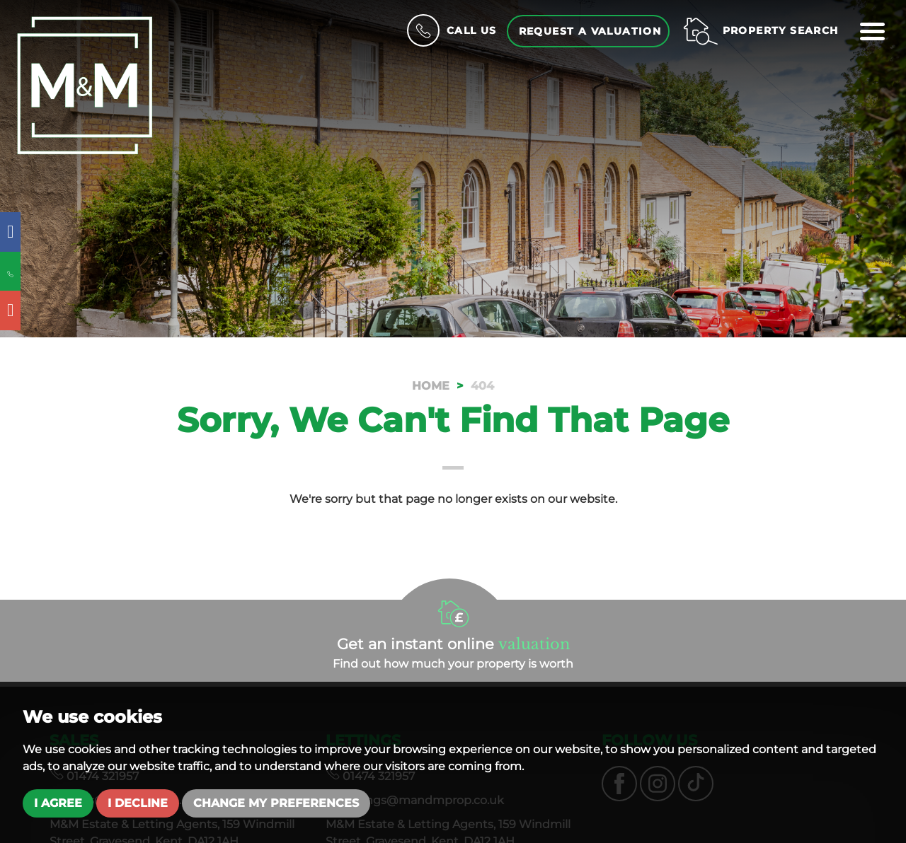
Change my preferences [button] (276, 803)
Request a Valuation (590, 31)
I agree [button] (58, 803)
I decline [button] (138, 803)
